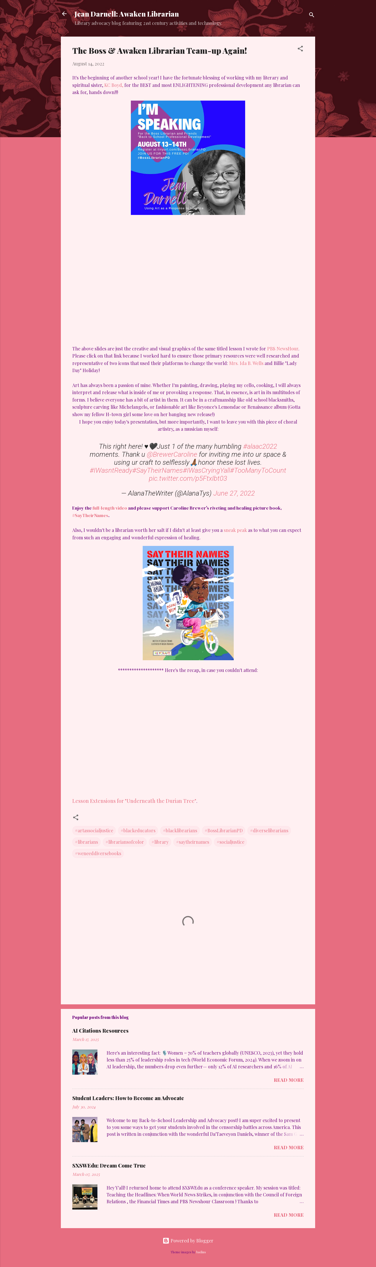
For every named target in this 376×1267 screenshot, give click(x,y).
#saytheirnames (192, 842)
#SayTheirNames (157, 470)
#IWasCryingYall (206, 470)
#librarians (86, 842)
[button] (300, 49)
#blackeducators (138, 830)
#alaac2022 (260, 446)
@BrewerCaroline (172, 454)
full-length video (110, 508)
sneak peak (235, 530)
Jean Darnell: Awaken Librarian (127, 13)
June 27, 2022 (234, 493)
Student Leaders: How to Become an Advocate (128, 1098)
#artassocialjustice (94, 830)
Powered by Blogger (188, 1241)
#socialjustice (230, 842)
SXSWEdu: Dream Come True (109, 1165)
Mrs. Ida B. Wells (246, 363)
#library (160, 842)
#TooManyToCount (258, 470)
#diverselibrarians (269, 830)
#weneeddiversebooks (98, 853)
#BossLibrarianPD (224, 830)
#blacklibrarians (180, 830)
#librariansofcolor (124, 842)
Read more (289, 1080)
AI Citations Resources (100, 1030)
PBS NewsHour (282, 349)
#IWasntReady (111, 470)
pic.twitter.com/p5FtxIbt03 (188, 478)
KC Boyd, (113, 85)
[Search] (311, 15)
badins (201, 1252)
